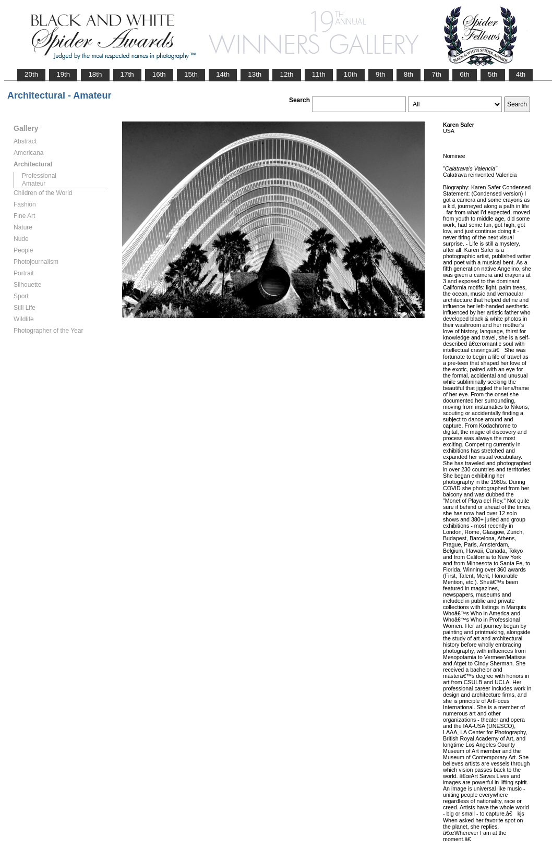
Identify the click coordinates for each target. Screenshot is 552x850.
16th (159, 74)
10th (350, 74)
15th (190, 74)
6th (464, 74)
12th (286, 74)
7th (436, 74)
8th (408, 74)
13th (254, 74)
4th (521, 74)
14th (222, 74)
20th (31, 74)
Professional (39, 175)
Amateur (33, 183)
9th (380, 74)
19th (63, 74)
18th (94, 74)
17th (127, 74)
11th (318, 74)
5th (492, 74)
